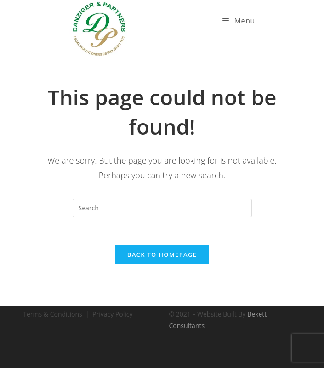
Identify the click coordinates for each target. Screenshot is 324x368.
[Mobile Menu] (238, 21)
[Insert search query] (162, 208)
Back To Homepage (162, 254)
